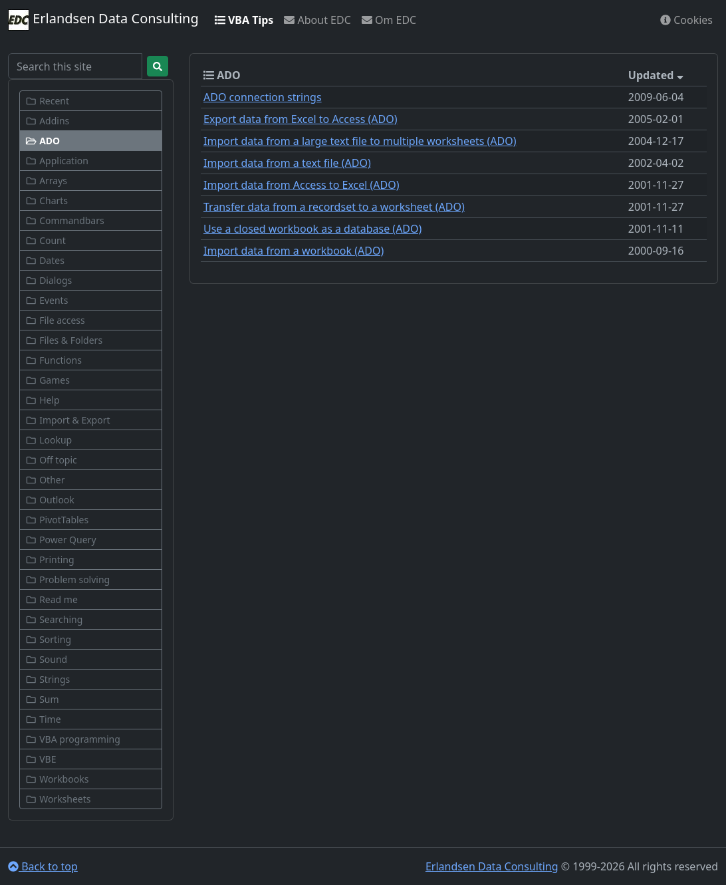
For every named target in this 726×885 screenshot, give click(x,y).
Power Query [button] (60, 539)
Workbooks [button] (56, 779)
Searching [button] (53, 619)
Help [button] (42, 400)
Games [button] (47, 380)
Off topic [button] (51, 459)
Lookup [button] (48, 440)
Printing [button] (49, 559)
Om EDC (389, 20)
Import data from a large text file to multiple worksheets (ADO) (360, 141)
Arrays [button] (46, 180)
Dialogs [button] (48, 280)
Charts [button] (46, 200)
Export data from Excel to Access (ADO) (300, 119)
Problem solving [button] (67, 579)
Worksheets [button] (58, 799)
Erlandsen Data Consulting (103, 20)
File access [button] (55, 320)
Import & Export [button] (67, 420)
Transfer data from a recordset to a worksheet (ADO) (334, 206)
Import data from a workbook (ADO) (293, 250)
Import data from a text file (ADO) (287, 163)
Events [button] (46, 300)
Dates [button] (44, 260)
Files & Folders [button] (63, 340)
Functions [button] (53, 360)
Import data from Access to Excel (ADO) (301, 185)
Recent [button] (47, 100)
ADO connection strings (262, 97)
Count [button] (45, 240)
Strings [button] (47, 679)
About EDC (317, 20)
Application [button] (56, 160)
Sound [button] (46, 659)
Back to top (43, 866)
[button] (90, 140)
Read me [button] (51, 599)
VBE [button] (40, 759)
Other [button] (44, 479)
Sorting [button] (48, 639)
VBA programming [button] (72, 739)
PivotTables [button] (56, 519)
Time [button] (43, 719)
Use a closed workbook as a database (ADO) (312, 228)
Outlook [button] (49, 499)
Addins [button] (47, 120)
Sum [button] (42, 699)
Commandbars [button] (64, 220)
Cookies (686, 20)
